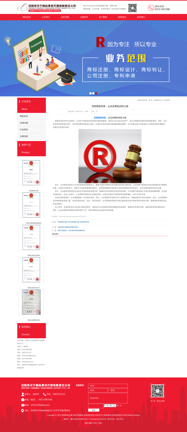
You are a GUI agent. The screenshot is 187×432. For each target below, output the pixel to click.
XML (100, 423)
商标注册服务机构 (34, 320)
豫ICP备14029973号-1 (79, 419)
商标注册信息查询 (34, 255)
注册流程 (24, 136)
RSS (95, 423)
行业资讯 (24, 129)
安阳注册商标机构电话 (33, 223)
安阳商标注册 (33, 191)
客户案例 (103, 17)
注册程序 (84, 17)
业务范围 (65, 17)
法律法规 (24, 123)
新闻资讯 (122, 17)
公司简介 (46, 17)
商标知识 (24, 116)
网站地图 (88, 423)
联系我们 (141, 17)
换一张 (119, 405)
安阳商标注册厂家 (64, 222)
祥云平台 (102, 419)
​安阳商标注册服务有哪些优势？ (68, 227)
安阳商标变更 (84, 222)
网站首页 (27, 17)
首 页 (150, 100)
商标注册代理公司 (34, 288)
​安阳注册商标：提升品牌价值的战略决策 (71, 230)
